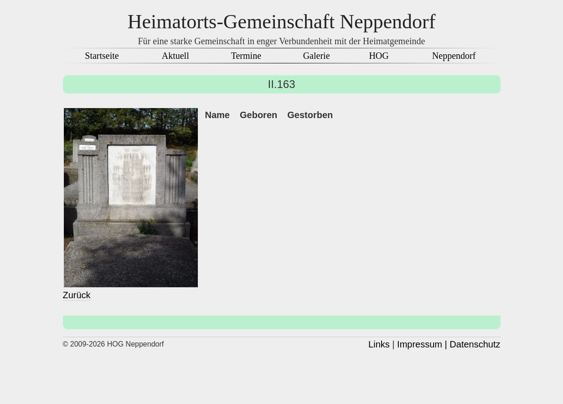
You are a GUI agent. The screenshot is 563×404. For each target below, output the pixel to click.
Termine (246, 56)
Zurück (77, 295)
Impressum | (422, 344)
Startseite (102, 56)
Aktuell (175, 56)
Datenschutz (474, 344)
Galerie (316, 56)
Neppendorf (454, 56)
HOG (378, 56)
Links (379, 344)
